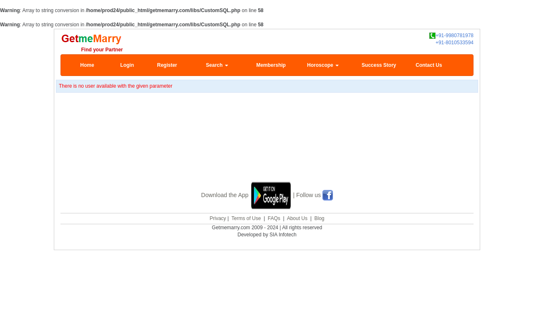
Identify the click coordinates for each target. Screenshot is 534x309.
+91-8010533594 (455, 43)
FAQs (274, 217)
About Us (297, 217)
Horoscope (323, 65)
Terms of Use (246, 217)
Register (167, 65)
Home (87, 65)
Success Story (379, 65)
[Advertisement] (267, 147)
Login (127, 65)
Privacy (217, 217)
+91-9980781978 (451, 36)
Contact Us (429, 65)
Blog (319, 217)
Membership (271, 65)
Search (217, 65)
